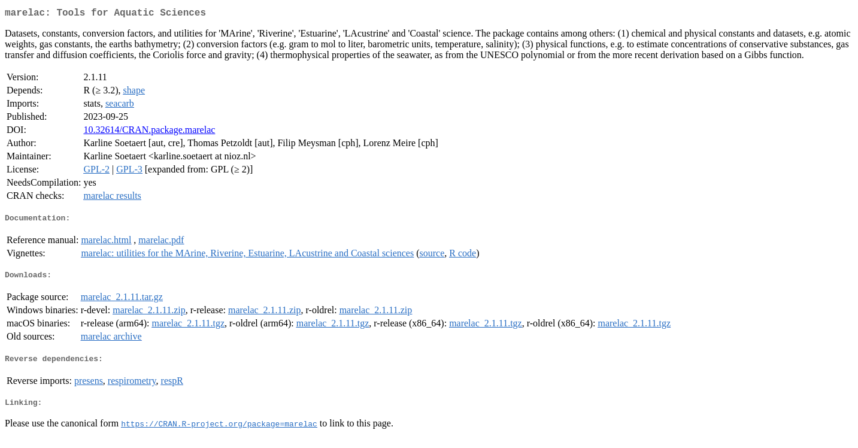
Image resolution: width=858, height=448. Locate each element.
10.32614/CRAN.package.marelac (149, 132)
